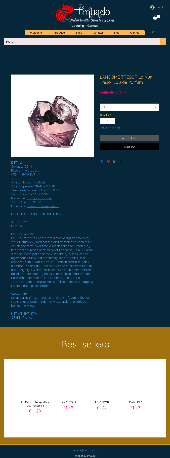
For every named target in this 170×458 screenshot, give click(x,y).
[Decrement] (102, 121)
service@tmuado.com (85, 450)
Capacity (105, 100)
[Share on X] (121, 161)
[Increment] (113, 121)
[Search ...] (79, 41)
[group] (85, 398)
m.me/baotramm (39, 198)
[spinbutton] (108, 121)
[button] (156, 17)
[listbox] (156, 31)
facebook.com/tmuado (43, 206)
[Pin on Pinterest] (108, 161)
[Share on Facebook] (102, 161)
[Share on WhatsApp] (115, 161)
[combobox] (129, 107)
